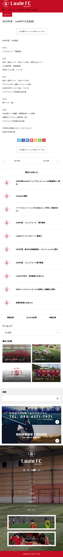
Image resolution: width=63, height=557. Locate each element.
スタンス (31, 481)
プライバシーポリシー (31, 506)
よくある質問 (31, 497)
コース (31, 485)
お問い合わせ (31, 510)
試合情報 (31, 493)
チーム (31, 489)
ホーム (31, 477)
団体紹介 (31, 502)
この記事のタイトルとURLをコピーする (31, 31)
